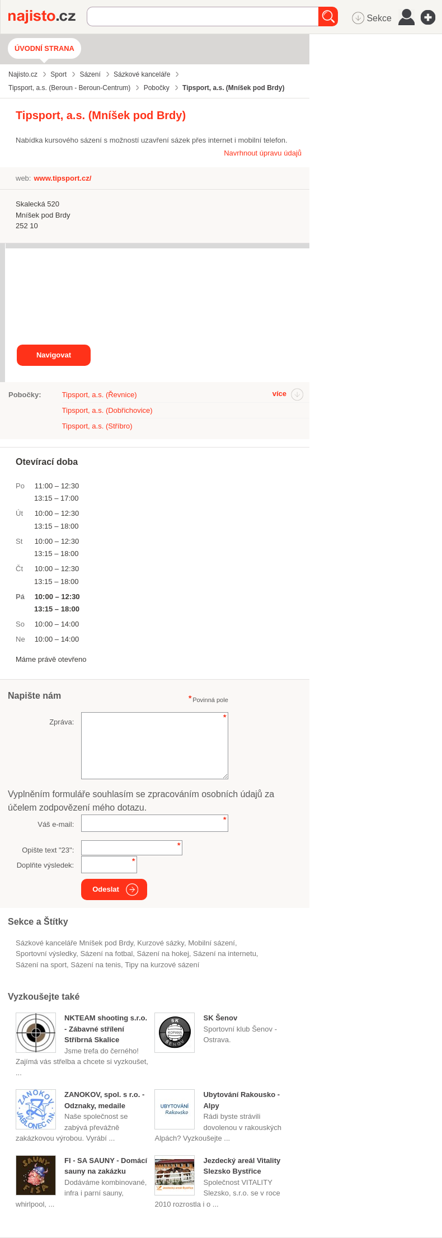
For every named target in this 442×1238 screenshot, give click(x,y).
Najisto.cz (47, 16)
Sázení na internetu (224, 953)
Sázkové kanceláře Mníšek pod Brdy (74, 943)
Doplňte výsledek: (45, 865)
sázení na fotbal (106, 953)
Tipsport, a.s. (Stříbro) (97, 426)
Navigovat (53, 355)
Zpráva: (61, 722)
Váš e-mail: (55, 824)
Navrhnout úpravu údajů (263, 153)
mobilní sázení (211, 943)
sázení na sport (41, 965)
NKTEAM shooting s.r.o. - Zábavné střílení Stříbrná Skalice (105, 1029)
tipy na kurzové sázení (162, 965)
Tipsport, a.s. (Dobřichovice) (107, 410)
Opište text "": (48, 850)
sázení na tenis (95, 965)
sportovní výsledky (46, 953)
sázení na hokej (163, 953)
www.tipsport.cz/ (62, 178)
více (279, 393)
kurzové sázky (160, 943)
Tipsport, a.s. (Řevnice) (99, 394)
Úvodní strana (44, 48)
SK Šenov (220, 1018)
